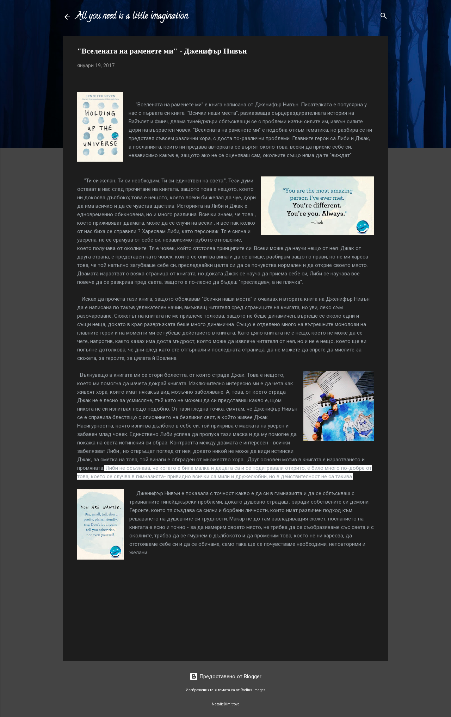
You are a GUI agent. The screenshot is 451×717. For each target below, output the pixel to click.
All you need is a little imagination (132, 16)
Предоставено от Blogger (225, 676)
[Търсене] (383, 16)
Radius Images (253, 690)
